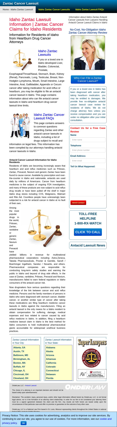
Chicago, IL (19, 370)
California (51, 363)
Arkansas (51, 359)
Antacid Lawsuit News (88, 245)
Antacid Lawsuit (30, 385)
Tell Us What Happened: (82, 166)
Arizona (50, 355)
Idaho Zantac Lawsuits (47, 52)
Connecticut (52, 370)
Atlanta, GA (19, 347)
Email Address (78, 156)
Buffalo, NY (19, 367)
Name (73, 135)
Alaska (49, 351)
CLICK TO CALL (87, 232)
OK (23, 423)
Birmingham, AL (21, 359)
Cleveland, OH (20, 378)
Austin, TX (18, 351)
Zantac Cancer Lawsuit (20, 3)
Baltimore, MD (20, 355)
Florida (49, 378)
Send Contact (78, 203)
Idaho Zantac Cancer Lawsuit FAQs (49, 116)
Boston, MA (19, 363)
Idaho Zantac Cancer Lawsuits (54, 9)
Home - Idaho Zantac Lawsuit (18, 9)
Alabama (50, 347)
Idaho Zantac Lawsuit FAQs (89, 9)
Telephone (75, 145)
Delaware (51, 374)
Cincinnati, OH (20, 374)
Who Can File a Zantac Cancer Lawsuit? (88, 80)
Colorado (51, 367)
